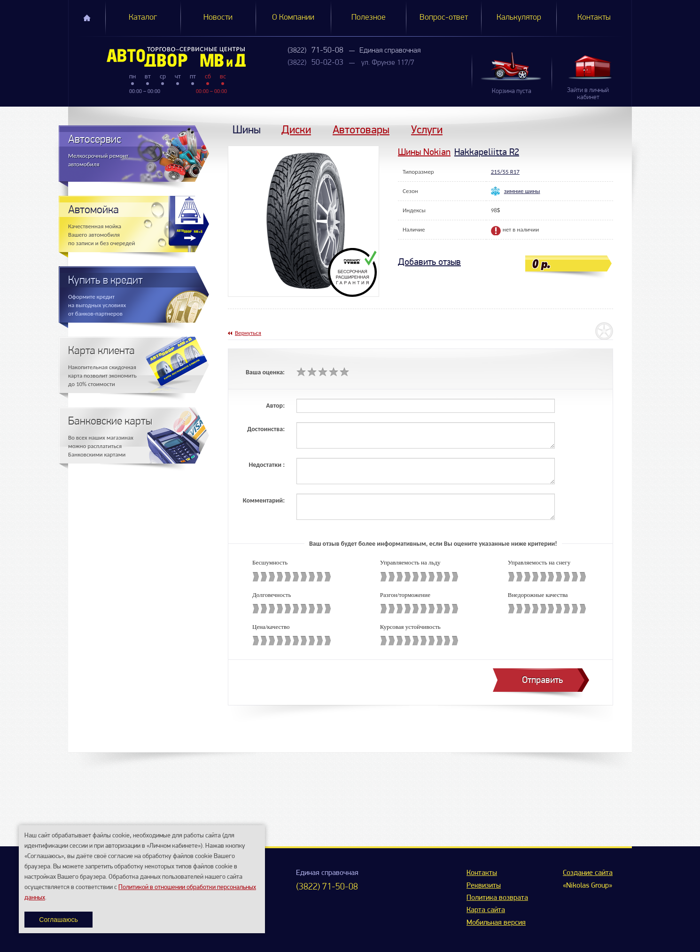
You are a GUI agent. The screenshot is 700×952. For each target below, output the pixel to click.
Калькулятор (519, 17)
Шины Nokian (424, 152)
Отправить (542, 679)
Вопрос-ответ (444, 17)
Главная (87, 18)
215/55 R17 (505, 171)
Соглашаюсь (58, 919)
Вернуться (248, 332)
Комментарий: (264, 500)
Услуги (427, 129)
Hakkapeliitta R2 (486, 152)
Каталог (143, 17)
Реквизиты (484, 886)
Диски (296, 129)
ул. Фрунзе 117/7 (387, 63)
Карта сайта (486, 910)
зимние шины (522, 190)
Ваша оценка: (265, 372)
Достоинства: (266, 429)
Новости (218, 17)
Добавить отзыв (429, 261)
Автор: (275, 406)
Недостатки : (267, 465)
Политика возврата (497, 898)
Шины (247, 129)
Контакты (594, 17)
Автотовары (361, 129)
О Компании (293, 17)
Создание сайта (588, 873)
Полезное (368, 17)
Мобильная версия (496, 923)
